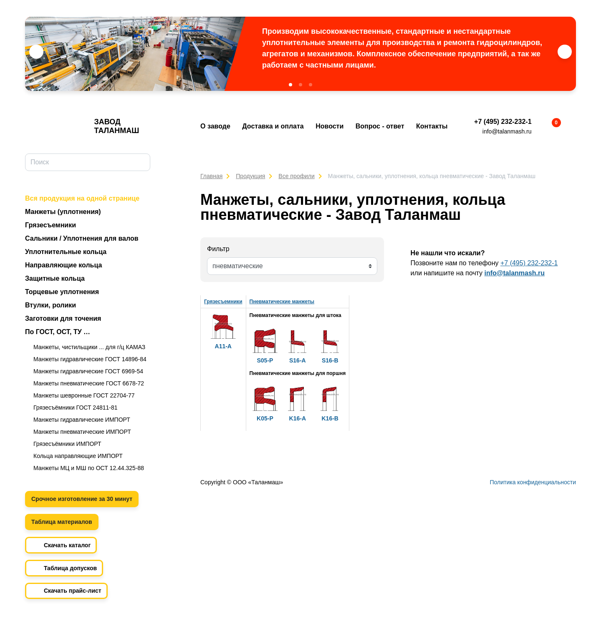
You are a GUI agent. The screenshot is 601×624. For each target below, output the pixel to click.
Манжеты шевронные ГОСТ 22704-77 (84, 395)
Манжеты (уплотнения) (63, 211)
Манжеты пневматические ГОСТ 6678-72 (88, 383)
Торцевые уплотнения (62, 291)
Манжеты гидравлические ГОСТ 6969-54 (88, 371)
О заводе (215, 126)
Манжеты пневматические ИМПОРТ (82, 431)
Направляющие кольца (63, 265)
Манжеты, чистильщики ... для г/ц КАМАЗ (89, 347)
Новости (329, 126)
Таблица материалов (61, 521)
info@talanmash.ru (507, 131)
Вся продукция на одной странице (82, 198)
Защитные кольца (55, 278)
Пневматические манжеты (282, 301)
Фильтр (218, 248)
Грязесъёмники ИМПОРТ (67, 443)
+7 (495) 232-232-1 (502, 121)
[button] (290, 84)
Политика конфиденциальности (533, 482)
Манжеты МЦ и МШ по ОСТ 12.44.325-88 (88, 468)
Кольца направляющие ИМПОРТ (78, 456)
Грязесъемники (50, 225)
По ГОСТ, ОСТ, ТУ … (57, 331)
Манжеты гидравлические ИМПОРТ (81, 419)
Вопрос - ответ (380, 126)
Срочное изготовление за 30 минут (81, 499)
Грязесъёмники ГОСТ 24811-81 (75, 407)
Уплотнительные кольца (65, 251)
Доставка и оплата (273, 126)
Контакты (431, 126)
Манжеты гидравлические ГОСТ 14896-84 (89, 359)
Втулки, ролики (50, 305)
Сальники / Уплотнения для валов (82, 238)
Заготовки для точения (63, 318)
